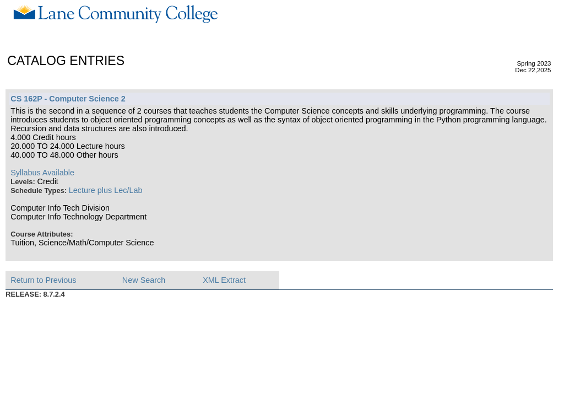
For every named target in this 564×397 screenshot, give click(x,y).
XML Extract (224, 280)
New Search (143, 280)
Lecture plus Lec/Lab (106, 190)
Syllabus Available (42, 172)
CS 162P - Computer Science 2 (67, 98)
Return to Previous (43, 280)
